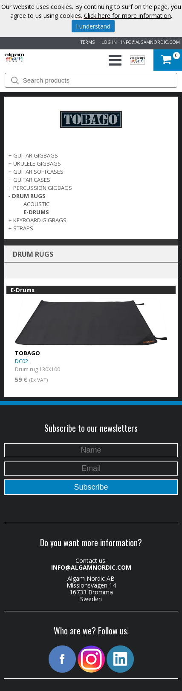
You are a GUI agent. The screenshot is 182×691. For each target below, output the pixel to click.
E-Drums (36, 212)
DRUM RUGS (29, 196)
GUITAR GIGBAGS (35, 155)
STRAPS (23, 228)
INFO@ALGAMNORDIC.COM (150, 42)
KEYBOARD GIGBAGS (39, 220)
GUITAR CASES (31, 180)
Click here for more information (127, 15)
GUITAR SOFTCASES (38, 171)
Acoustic (36, 204)
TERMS (86, 42)
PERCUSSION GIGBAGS (42, 188)
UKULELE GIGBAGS (37, 163)
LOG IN (108, 42)
